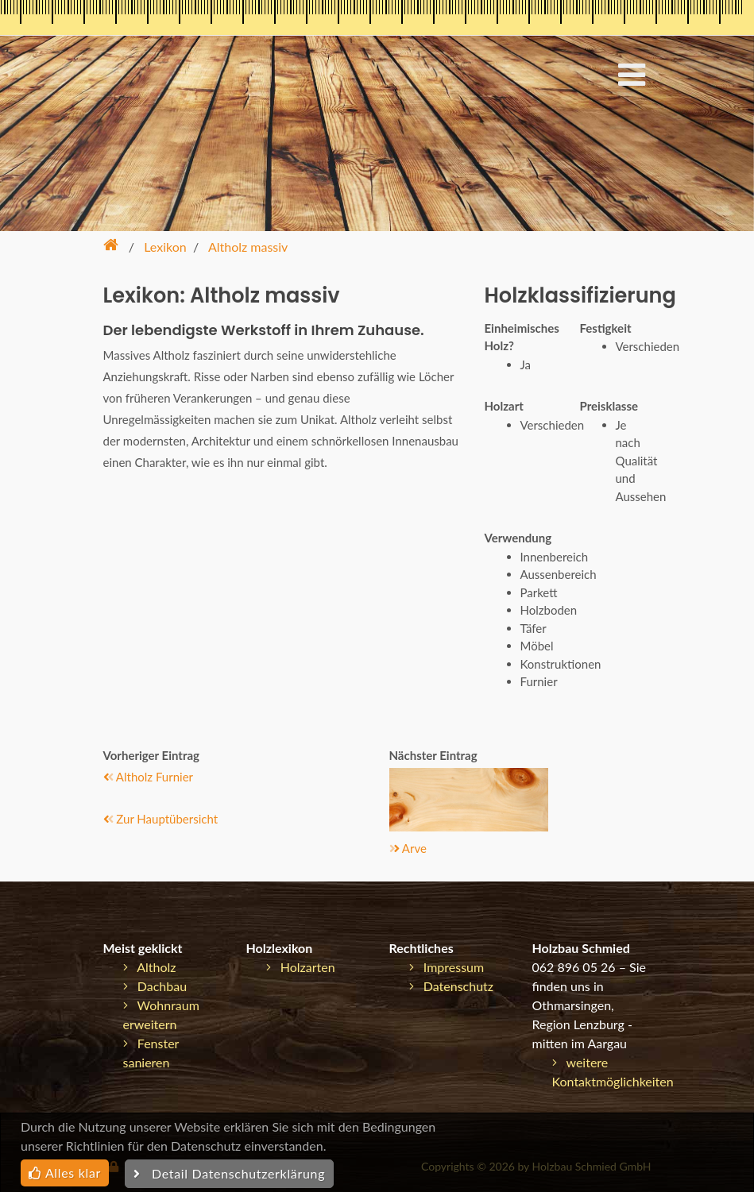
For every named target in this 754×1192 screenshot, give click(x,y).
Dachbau (155, 985)
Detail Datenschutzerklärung (229, 1173)
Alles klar (65, 1172)
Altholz (149, 966)
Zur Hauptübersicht (160, 819)
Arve (408, 848)
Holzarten (300, 966)
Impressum (447, 966)
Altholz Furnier (148, 777)
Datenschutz (451, 985)
